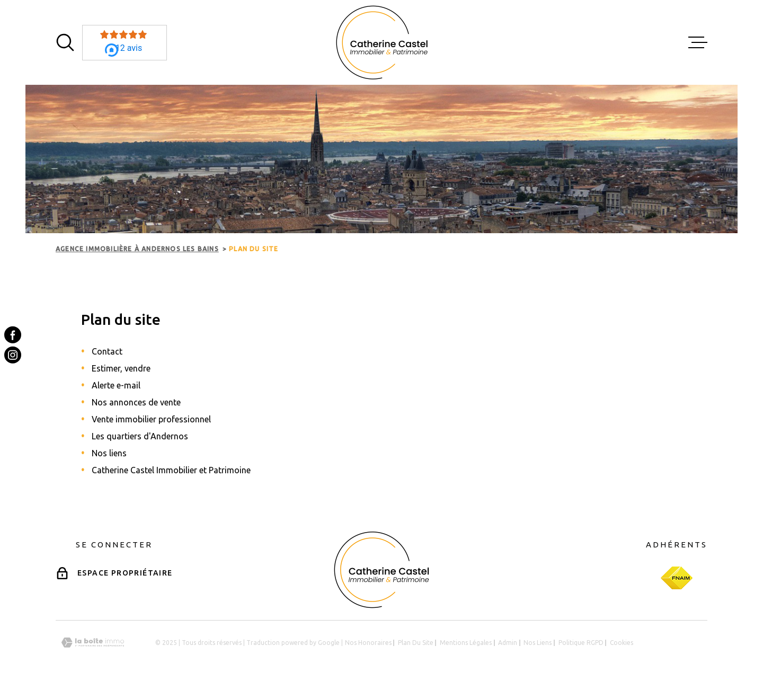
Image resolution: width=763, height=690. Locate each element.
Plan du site (415, 642)
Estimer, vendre (121, 368)
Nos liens (109, 453)
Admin (507, 642)
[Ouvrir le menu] (697, 42)
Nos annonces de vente (136, 402)
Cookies (621, 643)
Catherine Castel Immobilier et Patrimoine (171, 470)
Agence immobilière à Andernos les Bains (137, 248)
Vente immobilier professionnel (151, 419)
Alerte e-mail (116, 385)
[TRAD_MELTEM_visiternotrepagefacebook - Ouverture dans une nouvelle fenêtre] (12, 334)
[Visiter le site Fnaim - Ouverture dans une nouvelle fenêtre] (677, 578)
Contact (107, 351)
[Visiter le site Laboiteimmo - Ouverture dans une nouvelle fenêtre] (93, 643)
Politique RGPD (581, 642)
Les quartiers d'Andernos (140, 436)
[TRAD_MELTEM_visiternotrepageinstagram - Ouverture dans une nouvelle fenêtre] (12, 355)
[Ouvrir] (65, 42)
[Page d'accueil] (382, 42)
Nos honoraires (368, 642)
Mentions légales (466, 642)
